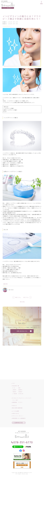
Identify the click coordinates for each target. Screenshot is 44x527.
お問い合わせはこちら (22, 334)
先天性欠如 (20, 397)
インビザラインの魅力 (8, 112)
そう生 (13, 391)
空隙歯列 (20, 395)
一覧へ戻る (22, 305)
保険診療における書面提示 (19, 421)
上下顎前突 (14, 397)
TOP (13, 386)
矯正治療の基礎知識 (17, 411)
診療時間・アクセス (17, 405)
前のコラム (16, 301)
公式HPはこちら (19, 426)
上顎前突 (14, 393)
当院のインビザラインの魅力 (10, 113)
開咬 (19, 391)
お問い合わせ (15, 417)
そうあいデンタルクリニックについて (21, 401)
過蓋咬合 (20, 393)
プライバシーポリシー (17, 419)
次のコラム (27, 301)
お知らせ (14, 409)
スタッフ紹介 (15, 403)
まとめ (4, 115)
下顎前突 (14, 395)
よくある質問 (15, 414)
